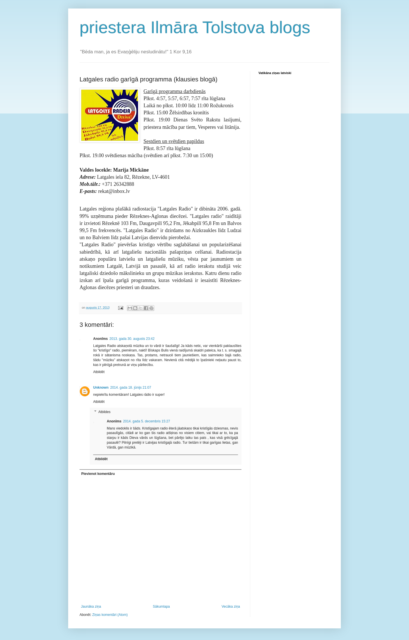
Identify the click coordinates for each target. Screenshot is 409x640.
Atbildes (104, 412)
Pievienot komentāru (98, 474)
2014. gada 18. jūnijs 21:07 (130, 388)
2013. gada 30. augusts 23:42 (132, 339)
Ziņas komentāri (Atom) (110, 615)
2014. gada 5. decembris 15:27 (146, 421)
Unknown (100, 388)
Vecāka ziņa (231, 607)
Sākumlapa (161, 607)
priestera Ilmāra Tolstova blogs (195, 27)
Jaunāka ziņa (91, 607)
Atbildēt (99, 372)
